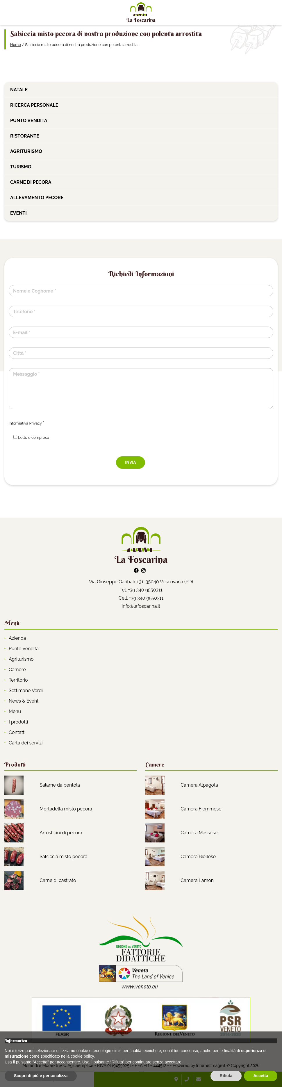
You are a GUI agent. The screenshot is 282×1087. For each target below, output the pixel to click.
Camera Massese (199, 832)
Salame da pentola (60, 785)
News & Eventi (24, 701)
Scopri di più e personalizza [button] (40, 1075)
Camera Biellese (198, 856)
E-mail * (21, 332)
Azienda (17, 638)
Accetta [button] (260, 1075)
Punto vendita (28, 120)
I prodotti (18, 722)
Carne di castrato (58, 880)
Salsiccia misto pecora (63, 856)
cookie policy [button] (82, 1056)
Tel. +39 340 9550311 (140, 590)
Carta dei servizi (26, 743)
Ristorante (24, 136)
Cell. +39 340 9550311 (141, 598)
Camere (17, 669)
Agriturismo (26, 151)
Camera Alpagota (199, 785)
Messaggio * (26, 374)
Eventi (18, 213)
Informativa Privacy (25, 423)
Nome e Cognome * (34, 291)
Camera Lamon (197, 880)
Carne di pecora (30, 182)
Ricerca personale (34, 105)
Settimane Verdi (26, 690)
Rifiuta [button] (226, 1075)
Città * (19, 353)
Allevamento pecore (37, 197)
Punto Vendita (24, 648)
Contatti (17, 732)
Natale (19, 89)
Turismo (20, 167)
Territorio (18, 680)
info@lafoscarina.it (141, 606)
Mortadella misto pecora (66, 809)
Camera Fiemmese (201, 809)
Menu (15, 711)
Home (15, 44)
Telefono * (24, 311)
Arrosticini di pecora (61, 832)
